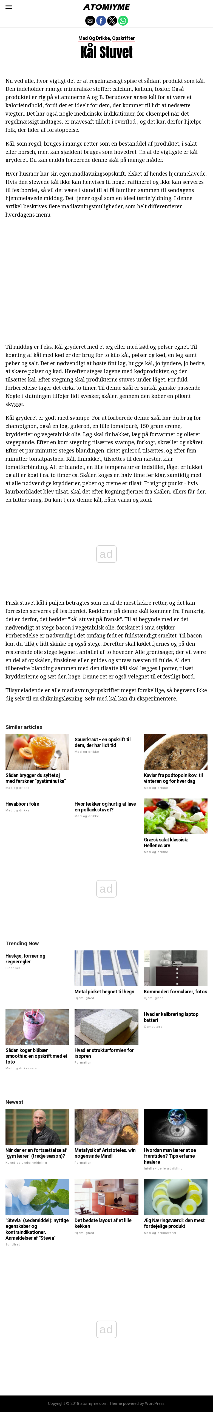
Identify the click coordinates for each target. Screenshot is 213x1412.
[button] (8, 7)
